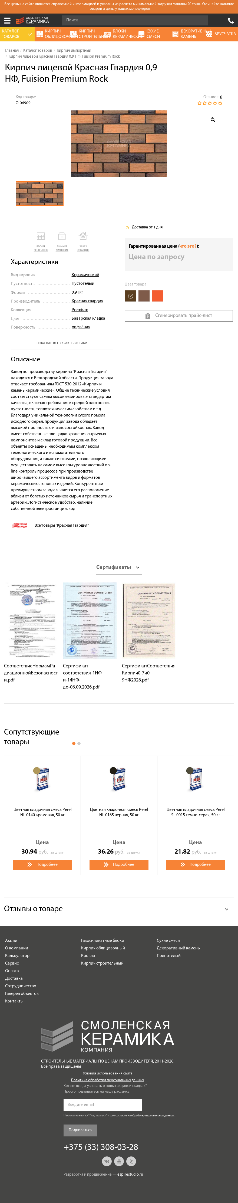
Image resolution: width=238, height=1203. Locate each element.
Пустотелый (83, 283)
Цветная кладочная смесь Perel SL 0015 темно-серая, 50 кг (196, 812)
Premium (80, 310)
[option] (119, 143)
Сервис (12, 963)
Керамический (85, 275)
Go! (201, 20)
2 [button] (79, 743)
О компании (16, 948)
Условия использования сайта (108, 1073)
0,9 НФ (78, 292)
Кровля (88, 956)
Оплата (12, 971)
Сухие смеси (168, 941)
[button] (40, 242)
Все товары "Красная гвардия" (62, 525)
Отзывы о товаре (33, 909)
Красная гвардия (87, 301)
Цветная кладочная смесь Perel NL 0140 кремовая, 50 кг (43, 812)
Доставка (14, 978)
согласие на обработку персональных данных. (144, 1115)
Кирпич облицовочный (103, 948)
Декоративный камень (178, 948)
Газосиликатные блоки (102, 941)
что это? (188, 246)
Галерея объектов (22, 994)
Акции (11, 941)
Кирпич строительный (102, 963)
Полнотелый (169, 956)
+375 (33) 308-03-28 (231, 21)
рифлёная (81, 327)
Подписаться (80, 1130)
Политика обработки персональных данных (107, 1080)
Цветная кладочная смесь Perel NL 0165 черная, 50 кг (119, 812)
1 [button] (73, 743)
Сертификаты (113, 567)
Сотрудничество (20, 986)
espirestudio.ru (130, 1175)
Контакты (14, 1001)
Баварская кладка (88, 318)
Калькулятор (17, 956)
